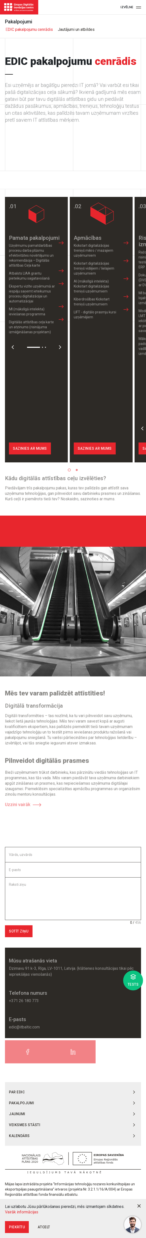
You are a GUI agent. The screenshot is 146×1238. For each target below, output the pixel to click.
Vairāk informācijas (21, 1212)
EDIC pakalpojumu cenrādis (28, 29)
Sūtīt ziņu (19, 931)
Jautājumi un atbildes (75, 29)
